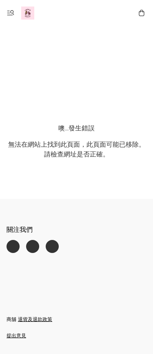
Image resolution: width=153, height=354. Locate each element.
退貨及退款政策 (35, 319)
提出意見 (16, 336)
